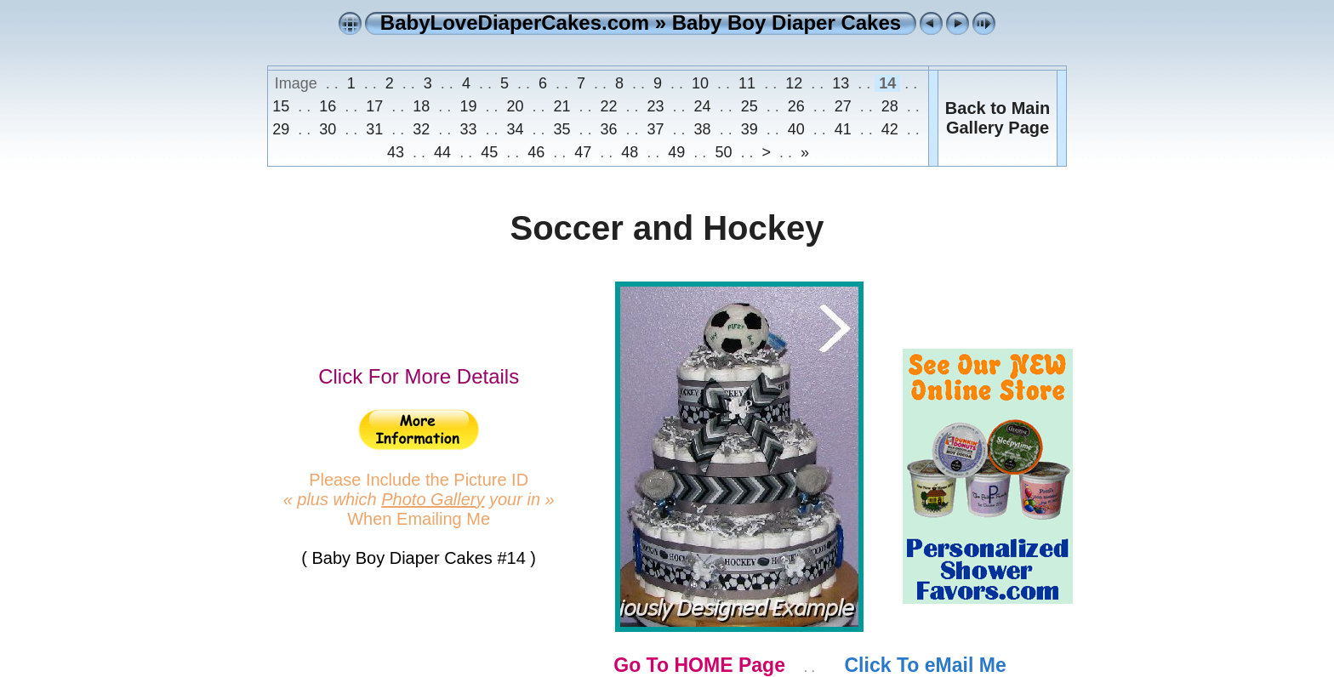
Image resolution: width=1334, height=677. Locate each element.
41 (843, 129)
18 (421, 106)
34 (514, 129)
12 (794, 83)
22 (609, 106)
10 (700, 83)
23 (656, 106)
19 (468, 106)
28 (890, 106)
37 (656, 129)
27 (843, 106)
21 (561, 106)
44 (442, 152)
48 (629, 152)
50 (723, 152)
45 (489, 152)
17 (374, 106)
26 (796, 106)
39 (749, 129)
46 (536, 152)
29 (283, 129)
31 (374, 129)
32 (421, 129)
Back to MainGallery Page (997, 118)
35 (561, 129)
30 (327, 129)
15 (283, 106)
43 (397, 152)
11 (747, 83)
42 (890, 129)
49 (676, 152)
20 (514, 106)
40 (796, 129)
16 (327, 106)
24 (702, 106)
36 (609, 129)
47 (583, 152)
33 (468, 129)
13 (840, 83)
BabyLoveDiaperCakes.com (514, 22)
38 (702, 129)
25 (749, 106)
